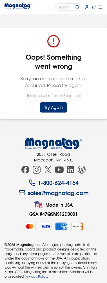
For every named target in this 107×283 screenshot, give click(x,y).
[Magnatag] (53, 143)
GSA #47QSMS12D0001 (53, 214)
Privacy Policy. (36, 276)
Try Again (53, 107)
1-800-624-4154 (54, 182)
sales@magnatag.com (54, 192)
